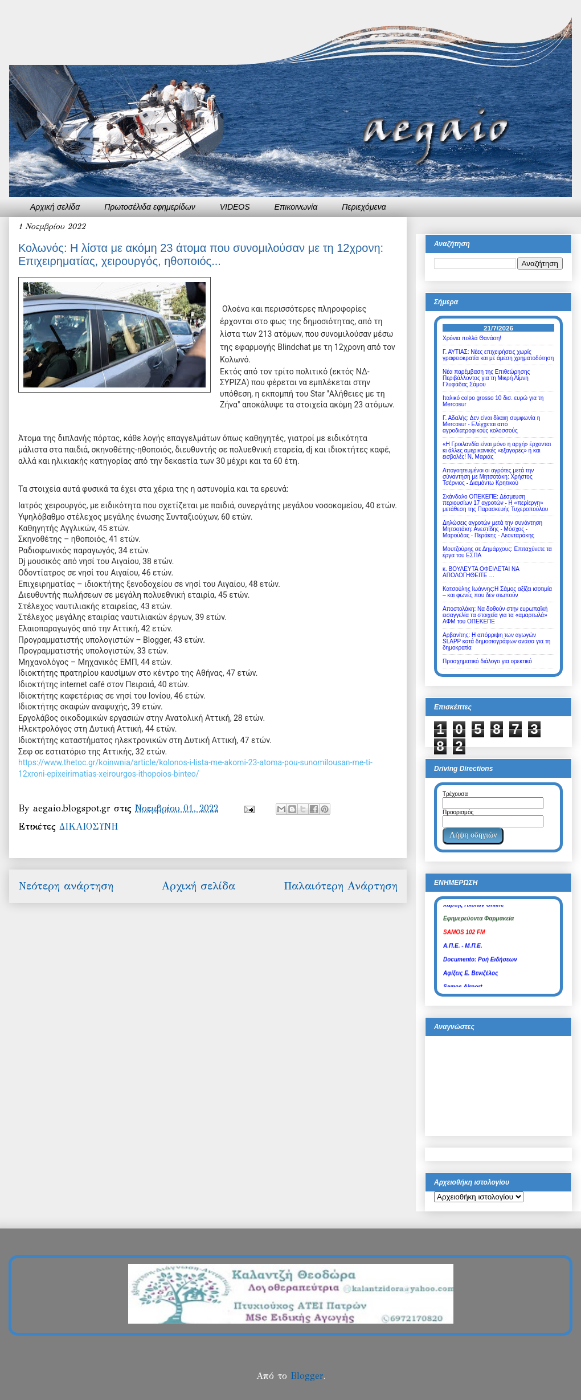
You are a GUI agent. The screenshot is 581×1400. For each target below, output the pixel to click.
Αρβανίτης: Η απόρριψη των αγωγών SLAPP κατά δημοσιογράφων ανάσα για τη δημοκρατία (496, 641)
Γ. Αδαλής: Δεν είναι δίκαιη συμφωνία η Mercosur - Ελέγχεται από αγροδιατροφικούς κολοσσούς (491, 424)
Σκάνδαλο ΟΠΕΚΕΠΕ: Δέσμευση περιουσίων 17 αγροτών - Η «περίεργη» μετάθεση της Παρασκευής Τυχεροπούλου (495, 502)
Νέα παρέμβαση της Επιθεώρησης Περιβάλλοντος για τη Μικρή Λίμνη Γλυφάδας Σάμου (486, 378)
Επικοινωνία (296, 206)
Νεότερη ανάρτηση (65, 885)
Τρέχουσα (455, 794)
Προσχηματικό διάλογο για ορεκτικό (487, 661)
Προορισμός (458, 812)
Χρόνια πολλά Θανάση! (472, 338)
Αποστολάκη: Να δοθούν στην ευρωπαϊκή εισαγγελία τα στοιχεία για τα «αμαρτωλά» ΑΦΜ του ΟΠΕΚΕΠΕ (495, 615)
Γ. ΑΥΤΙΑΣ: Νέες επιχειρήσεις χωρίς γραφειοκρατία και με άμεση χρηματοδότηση (498, 355)
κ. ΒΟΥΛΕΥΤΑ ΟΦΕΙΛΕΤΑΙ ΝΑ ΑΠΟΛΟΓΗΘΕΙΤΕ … (481, 572)
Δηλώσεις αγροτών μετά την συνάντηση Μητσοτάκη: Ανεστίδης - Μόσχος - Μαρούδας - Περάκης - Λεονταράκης (492, 529)
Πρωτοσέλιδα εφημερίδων (149, 206)
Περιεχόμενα (364, 206)
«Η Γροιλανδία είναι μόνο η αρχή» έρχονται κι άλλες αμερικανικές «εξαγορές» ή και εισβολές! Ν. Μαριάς (497, 450)
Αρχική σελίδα (55, 206)
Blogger (306, 1375)
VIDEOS (235, 206)
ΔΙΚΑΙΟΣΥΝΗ (88, 826)
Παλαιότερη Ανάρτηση (341, 885)
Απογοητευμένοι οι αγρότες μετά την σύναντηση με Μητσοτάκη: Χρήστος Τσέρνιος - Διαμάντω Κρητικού (488, 476)
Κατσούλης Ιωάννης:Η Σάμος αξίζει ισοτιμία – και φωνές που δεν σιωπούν (497, 592)
